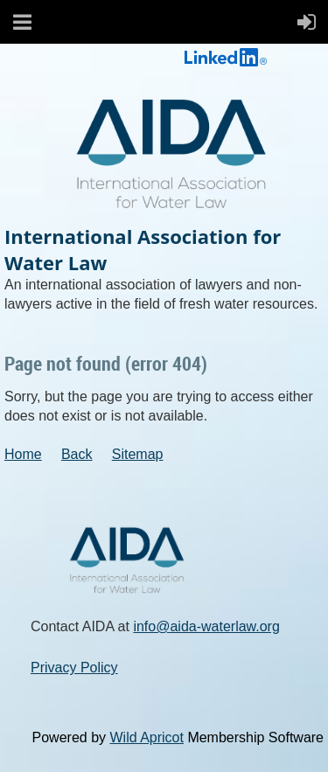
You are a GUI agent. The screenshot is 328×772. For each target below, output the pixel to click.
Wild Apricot (146, 737)
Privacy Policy (74, 667)
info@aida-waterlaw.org (206, 626)
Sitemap (138, 454)
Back (77, 454)
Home (23, 454)
